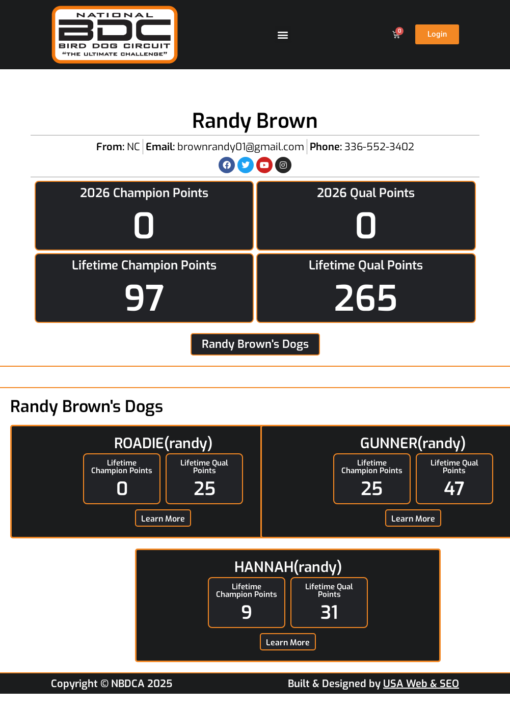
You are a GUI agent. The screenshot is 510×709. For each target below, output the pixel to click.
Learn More (163, 518)
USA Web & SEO (421, 684)
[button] (283, 34)
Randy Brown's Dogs (255, 344)
